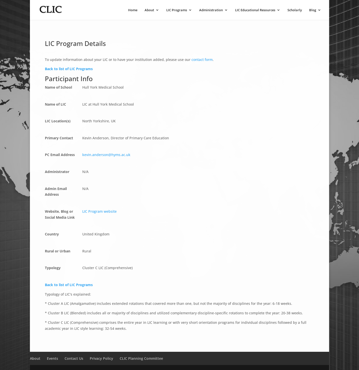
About (149, 10)
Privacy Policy (101, 358)
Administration (211, 10)
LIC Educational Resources (255, 10)
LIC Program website (99, 211)
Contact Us (74, 358)
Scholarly (294, 10)
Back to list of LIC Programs (69, 68)
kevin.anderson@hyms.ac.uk (106, 154)
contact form (202, 59)
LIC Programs (176, 10)
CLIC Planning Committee (141, 358)
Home (132, 10)
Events (52, 358)
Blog (312, 10)
